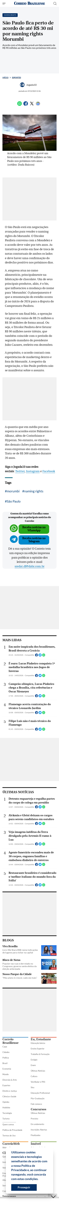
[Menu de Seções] (4, 3)
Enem (33, 1065)
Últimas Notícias (38, 1071)
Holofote (6, 1107)
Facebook (48, 471)
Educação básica (38, 1043)
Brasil (4, 1063)
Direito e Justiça (9, 1091)
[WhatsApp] (19, 105)
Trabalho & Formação (40, 1054)
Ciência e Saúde (9, 1096)
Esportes (16, 77)
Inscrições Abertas (39, 1129)
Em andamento (37, 1124)
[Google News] (38, 105)
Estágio (34, 1059)
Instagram (33, 471)
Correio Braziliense (10, 1041)
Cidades (6, 1052)
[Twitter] (32, 105)
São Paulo (14, 501)
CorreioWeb (11, 1144)
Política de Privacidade (12, 1130)
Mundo (5, 1074)
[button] (39, 1179)
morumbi (13, 491)
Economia (6, 1069)
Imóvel (36, 1144)
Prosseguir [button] (24, 1187)
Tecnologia (7, 1113)
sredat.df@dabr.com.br (29, 566)
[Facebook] (25, 105)
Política (5, 1057)
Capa (4, 1046)
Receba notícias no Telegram (33, 540)
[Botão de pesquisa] (55, 3)
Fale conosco (36, 1104)
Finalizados (35, 1135)
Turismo (6, 1118)
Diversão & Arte (9, 1080)
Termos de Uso (9, 1135)
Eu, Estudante (41, 1039)
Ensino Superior (37, 1048)
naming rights (33, 491)
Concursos (38, 1109)
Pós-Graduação (37, 1098)
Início (5, 77)
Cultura (34, 1076)
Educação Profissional (40, 1093)
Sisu (32, 1087)
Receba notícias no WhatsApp (33, 529)
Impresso (9, 1196)
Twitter (20, 471)
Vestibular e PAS (38, 1082)
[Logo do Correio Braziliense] (29, 3)
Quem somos (8, 1124)
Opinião (5, 1102)
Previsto (34, 1118)
